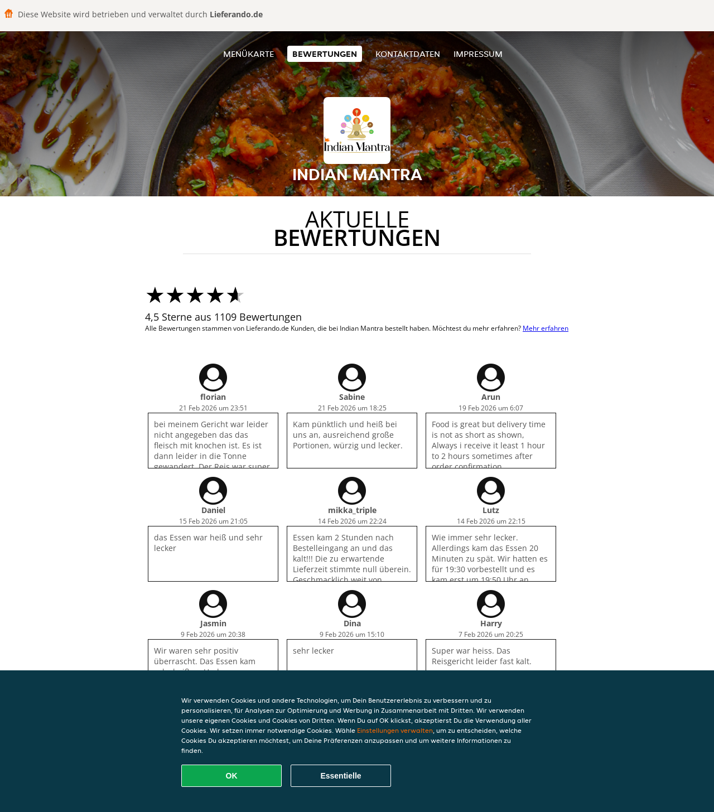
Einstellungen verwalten (395, 730)
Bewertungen (324, 54)
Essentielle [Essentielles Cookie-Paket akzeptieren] (340, 775)
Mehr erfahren (545, 328)
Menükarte (248, 54)
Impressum (478, 54)
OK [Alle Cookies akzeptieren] (232, 775)
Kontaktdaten (407, 54)
